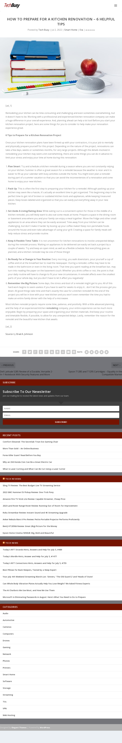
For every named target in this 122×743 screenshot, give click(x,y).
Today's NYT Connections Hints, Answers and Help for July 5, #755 (34, 563)
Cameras (7, 627)
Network (7, 654)
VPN (5, 708)
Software (7, 681)
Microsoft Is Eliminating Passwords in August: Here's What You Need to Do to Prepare (44, 597)
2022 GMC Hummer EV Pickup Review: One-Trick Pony (28, 492)
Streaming (8, 694)
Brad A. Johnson (24, 334)
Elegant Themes (19, 727)
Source (9, 334)
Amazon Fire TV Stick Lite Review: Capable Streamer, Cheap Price (34, 499)
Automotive (8, 620)
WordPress (45, 727)
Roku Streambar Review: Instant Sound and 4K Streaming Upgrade (35, 512)
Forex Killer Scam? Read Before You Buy (22, 455)
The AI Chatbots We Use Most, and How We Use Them (29, 590)
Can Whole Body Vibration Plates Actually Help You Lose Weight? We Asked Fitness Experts (46, 583)
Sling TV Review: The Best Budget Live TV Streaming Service (31, 485)
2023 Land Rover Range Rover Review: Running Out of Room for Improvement (40, 505)
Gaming (6, 647)
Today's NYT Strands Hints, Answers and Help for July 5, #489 (32, 549)
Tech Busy (43, 29)
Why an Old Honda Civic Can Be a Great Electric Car (27, 462)
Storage (6, 688)
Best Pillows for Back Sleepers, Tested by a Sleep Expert (29, 570)
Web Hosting (9, 715)
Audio (5, 613)
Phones (6, 661)
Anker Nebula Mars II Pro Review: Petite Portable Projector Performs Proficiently (41, 519)
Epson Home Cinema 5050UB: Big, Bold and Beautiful (28, 533)
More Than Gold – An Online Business (21, 448)
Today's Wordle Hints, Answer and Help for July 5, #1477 (30, 556)
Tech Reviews (13, 479)
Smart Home (70, 29)
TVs (4, 701)
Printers (6, 667)
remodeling (52, 308)
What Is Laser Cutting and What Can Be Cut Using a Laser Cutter (34, 469)
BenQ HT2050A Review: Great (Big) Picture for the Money (30, 526)
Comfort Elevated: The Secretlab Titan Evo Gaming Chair (30, 441)
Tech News (11, 543)
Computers (8, 633)
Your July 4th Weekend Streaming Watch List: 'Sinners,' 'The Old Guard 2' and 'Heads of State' (48, 576)
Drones (6, 640)
